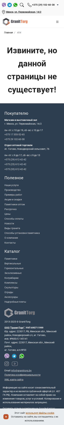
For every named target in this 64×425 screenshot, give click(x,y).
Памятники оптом (14, 204)
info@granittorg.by (21, 370)
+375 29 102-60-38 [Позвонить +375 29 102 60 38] (14, 139)
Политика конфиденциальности (22, 374)
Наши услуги (11, 185)
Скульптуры (11, 287)
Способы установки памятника (22, 233)
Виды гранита (12, 228)
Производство (12, 190)
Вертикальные (12, 263)
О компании (11, 237)
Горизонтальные (13, 268)
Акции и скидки (13, 199)
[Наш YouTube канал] (14, 363)
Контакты (10, 242)
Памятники (10, 258)
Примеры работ (13, 194)
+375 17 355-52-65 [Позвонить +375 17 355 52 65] (14, 134)
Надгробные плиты (15, 301)
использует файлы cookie (40, 413)
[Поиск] (22, 5)
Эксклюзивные (13, 273)
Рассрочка (10, 209)
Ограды (8, 292)
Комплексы (10, 282)
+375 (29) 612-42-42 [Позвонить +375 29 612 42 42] (15, 159)
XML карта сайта (13, 379)
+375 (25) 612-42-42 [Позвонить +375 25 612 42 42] (15, 164)
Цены (7, 214)
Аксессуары (11, 297)
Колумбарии (11, 278)
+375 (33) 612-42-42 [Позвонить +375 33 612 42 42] (15, 169)
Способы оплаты (14, 218)
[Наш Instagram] (6, 364)
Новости (9, 223)
